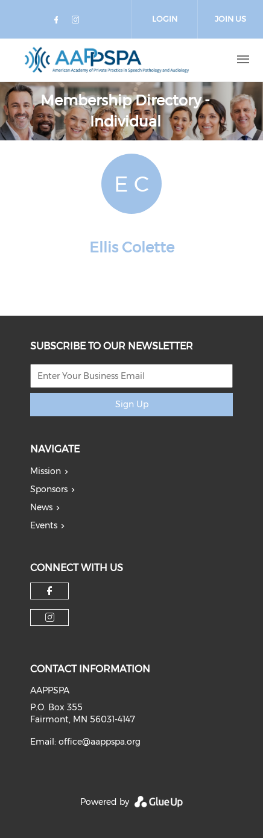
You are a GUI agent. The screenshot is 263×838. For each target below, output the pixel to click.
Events (43, 525)
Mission (45, 471)
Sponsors (49, 489)
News (41, 507)
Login (164, 18)
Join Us (230, 18)
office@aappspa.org (100, 741)
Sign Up (131, 404)
